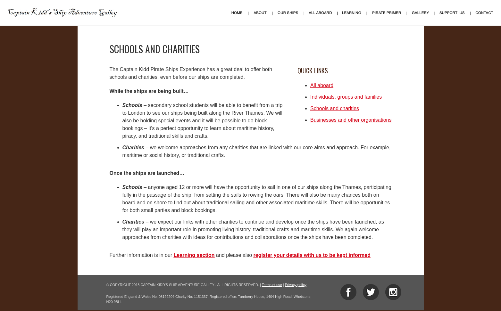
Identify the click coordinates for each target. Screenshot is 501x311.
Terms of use (272, 285)
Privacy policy (295, 285)
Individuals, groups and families (346, 97)
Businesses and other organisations (351, 120)
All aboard (321, 85)
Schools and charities (334, 108)
